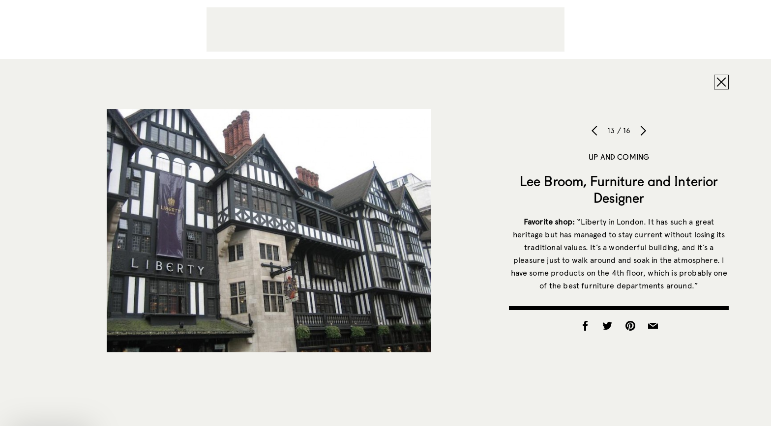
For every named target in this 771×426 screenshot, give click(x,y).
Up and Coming (619, 156)
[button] (51, 413)
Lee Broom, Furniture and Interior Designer (619, 189)
